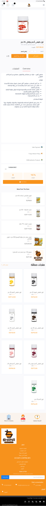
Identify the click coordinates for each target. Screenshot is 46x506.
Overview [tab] (26, 68)
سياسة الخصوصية (14, 505)
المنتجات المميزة (23, 448)
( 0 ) (28, 198)
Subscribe (5, 477)
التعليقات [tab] (15, 68)
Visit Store (23, 182)
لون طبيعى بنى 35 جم (37, 328)
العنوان (22, 469)
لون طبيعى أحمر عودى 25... (35, 363)
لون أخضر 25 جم (38, 399)
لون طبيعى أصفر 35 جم (14, 292)
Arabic (5, 1)
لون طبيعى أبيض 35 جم (14, 328)
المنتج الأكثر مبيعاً (23, 453)
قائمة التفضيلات (22, 464)
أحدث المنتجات (23, 451)
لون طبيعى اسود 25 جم (36, 292)
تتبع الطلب (22, 466)
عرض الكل (5, 264)
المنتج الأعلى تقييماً (23, 455)
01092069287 (40, 1)
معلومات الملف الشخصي (22, 462)
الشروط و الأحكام (6, 505)
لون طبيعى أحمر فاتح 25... (14, 363)
